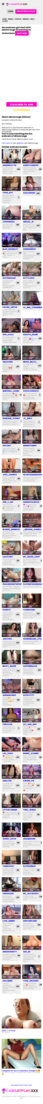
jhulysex (7, 639)
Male (32, 19)
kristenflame (30, 921)
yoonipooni (29, 610)
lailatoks (8, 557)
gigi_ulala (8, 334)
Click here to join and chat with (21, 105)
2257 (21, 1098)
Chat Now (22, 33)
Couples (18, 19)
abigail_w (28, 222)
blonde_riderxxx (11, 529)
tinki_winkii (29, 810)
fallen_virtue (10, 307)
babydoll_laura (11, 391)
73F (18, 671)
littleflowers (10, 810)
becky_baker (9, 666)
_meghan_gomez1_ (32, 529)
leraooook (8, 893)
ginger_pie (28, 781)
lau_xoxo (8, 753)
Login (10, 11)
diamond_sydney (11, 418)
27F (39, 366)
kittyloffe (28, 278)
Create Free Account (26, 11)
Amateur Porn (17, 1085)
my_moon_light (31, 557)
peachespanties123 (12, 584)
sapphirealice (30, 666)
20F (17, 986)
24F (40, 338)
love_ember (9, 921)
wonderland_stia (32, 639)
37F (17, 897)
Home (4, 19)
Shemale (25, 19)
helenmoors (29, 839)
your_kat (8, 192)
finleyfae (7, 724)
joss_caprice (10, 474)
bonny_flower (30, 753)
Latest (5, 21)
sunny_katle (9, 839)
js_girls (27, 418)
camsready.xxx (22, 1096)
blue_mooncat (10, 249)
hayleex (7, 445)
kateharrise (29, 866)
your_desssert (31, 981)
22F (38, 226)
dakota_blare (30, 334)
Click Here (6, 143)
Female (10, 19)
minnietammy (30, 445)
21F (38, 283)
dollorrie (7, 981)
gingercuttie (9, 165)
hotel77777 (28, 695)
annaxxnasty (10, 952)
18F (40, 169)
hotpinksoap (9, 278)
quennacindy (9, 695)
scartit (7, 610)
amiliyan (7, 781)
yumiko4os (8, 866)
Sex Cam (28, 1085)
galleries (20, 143)
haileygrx (8, 362)
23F (17, 785)
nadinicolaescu (31, 502)
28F (38, 729)
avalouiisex (29, 193)
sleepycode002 (30, 165)
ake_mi (26, 952)
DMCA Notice (35, 1096)
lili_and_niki (30, 724)
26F (18, 169)
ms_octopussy (31, 893)
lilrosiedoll (9, 222)
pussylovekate (31, 391)
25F (38, 193)
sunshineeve (29, 249)
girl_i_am (8, 502)
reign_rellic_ (30, 362)
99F (17, 225)
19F (40, 757)
